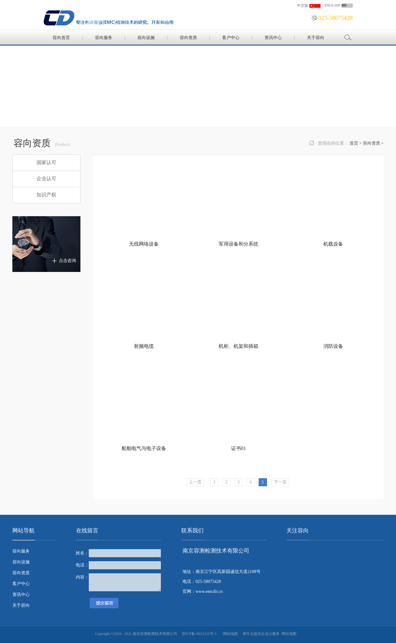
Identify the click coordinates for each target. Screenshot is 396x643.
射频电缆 (144, 346)
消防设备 (333, 346)
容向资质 (371, 143)
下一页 (280, 482)
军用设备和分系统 (238, 244)
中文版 (302, 5)
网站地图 (229, 634)
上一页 (195, 482)
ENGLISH (332, 5)
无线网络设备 (144, 244)
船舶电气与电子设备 (144, 448)
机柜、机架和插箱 (238, 346)
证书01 (238, 448)
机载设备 (333, 244)
